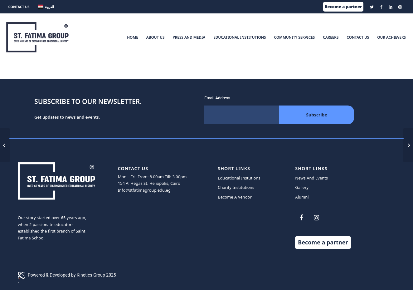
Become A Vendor (235, 197)
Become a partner (343, 6)
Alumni (302, 197)
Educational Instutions (239, 178)
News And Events (311, 178)
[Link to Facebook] (381, 7)
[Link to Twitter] (372, 7)
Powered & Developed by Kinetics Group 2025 (67, 275)
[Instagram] (316, 217)
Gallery (302, 187)
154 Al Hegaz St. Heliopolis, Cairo (149, 183)
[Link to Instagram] (400, 7)
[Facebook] (301, 217)
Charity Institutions (236, 187)
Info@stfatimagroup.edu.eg (144, 190)
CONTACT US (18, 6)
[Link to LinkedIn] (390, 7)
